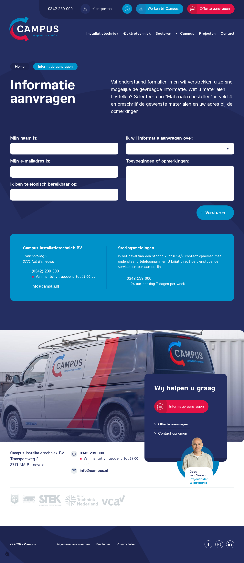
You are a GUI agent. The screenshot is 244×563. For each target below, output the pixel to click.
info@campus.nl (45, 286)
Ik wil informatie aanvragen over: (159, 138)
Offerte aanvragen (210, 8)
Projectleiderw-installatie (199, 481)
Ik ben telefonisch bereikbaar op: (43, 184)
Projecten (207, 33)
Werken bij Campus (159, 8)
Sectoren (163, 33)
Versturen (215, 212)
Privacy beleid (126, 544)
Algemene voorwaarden (73, 544)
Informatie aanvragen (180, 406)
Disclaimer (103, 544)
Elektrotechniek (137, 33)
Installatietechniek (102, 33)
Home (20, 66)
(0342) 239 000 (45, 271)
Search (127, 8)
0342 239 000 (60, 8)
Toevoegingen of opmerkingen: (157, 161)
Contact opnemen (172, 433)
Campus (187, 33)
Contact (228, 33)
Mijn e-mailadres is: (30, 161)
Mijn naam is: (23, 138)
